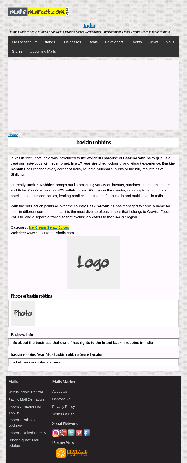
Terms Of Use (63, 414)
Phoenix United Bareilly (27, 433)
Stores (17, 51)
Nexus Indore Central (25, 392)
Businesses (71, 42)
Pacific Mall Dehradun (26, 399)
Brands (49, 42)
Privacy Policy (63, 406)
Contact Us (61, 399)
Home (13, 135)
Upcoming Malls (43, 51)
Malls (170, 42)
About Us (59, 391)
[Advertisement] (93, 94)
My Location (22, 42)
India (89, 25)
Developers (114, 42)
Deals (93, 42)
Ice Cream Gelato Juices (49, 227)
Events (136, 42)
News (154, 42)
